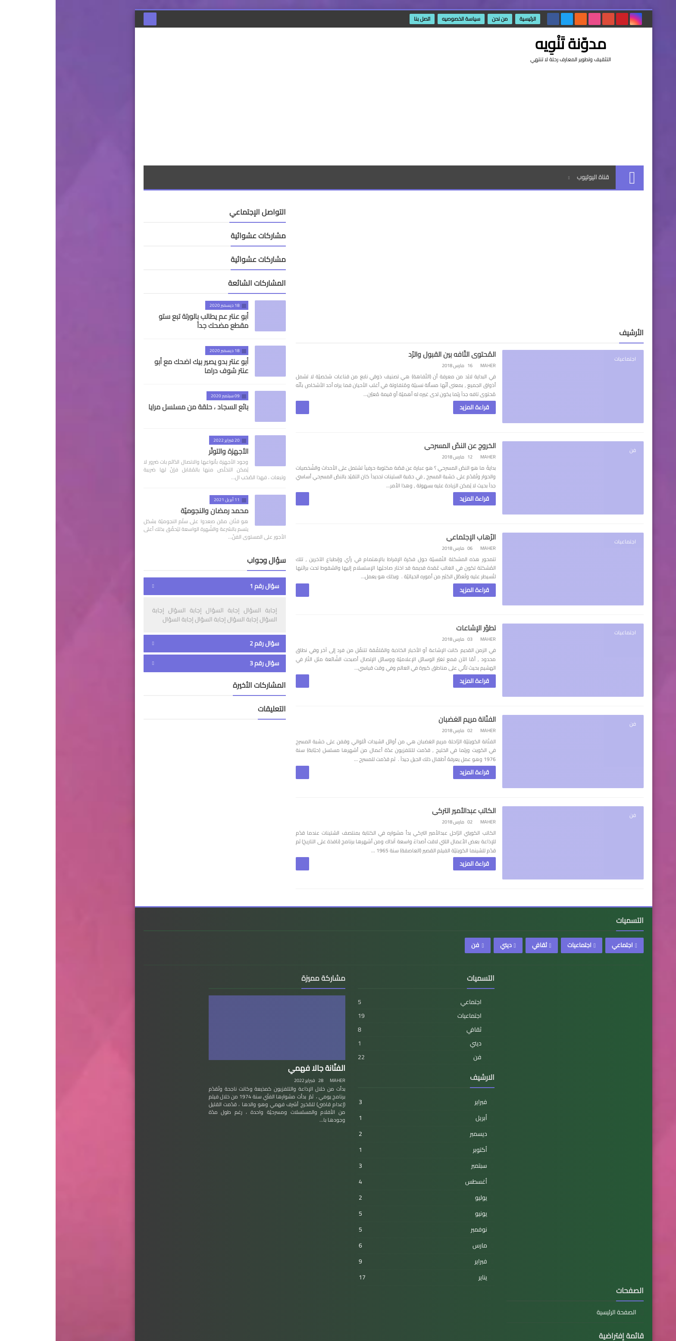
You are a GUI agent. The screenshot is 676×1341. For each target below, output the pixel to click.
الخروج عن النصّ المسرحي (416, 449)
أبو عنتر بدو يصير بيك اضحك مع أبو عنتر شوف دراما (146, 366)
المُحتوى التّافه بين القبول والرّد (408, 354)
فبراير (398, 1125)
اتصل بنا (367, 19)
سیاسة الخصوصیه (406, 19)
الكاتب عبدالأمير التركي (420, 830)
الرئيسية (472, 19)
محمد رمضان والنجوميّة (159, 510)
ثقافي (483, 968)
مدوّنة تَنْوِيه (504, 1327)
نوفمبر (398, 1253)
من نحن (445, 19)
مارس (398, 1269)
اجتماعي (566, 968)
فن (420, 968)
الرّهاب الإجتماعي (427, 544)
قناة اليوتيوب (537, 177)
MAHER (324, 1104)
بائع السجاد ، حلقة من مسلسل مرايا (143, 406)
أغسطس (398, 1205)
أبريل (398, 1141)
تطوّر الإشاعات (432, 639)
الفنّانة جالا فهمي (303, 1092)
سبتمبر (398, 1189)
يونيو (398, 1237)
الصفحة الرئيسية (176, 1024)
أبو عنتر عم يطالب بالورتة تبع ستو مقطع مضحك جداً (148, 321)
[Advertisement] (245, 96)
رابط (191, 1069)
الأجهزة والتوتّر (173, 451)
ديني (450, 968)
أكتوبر (398, 1173)
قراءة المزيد (431, 407)
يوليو (398, 1221)
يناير (398, 1301)
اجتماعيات (524, 968)
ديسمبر (398, 1157)
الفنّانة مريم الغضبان (423, 735)
